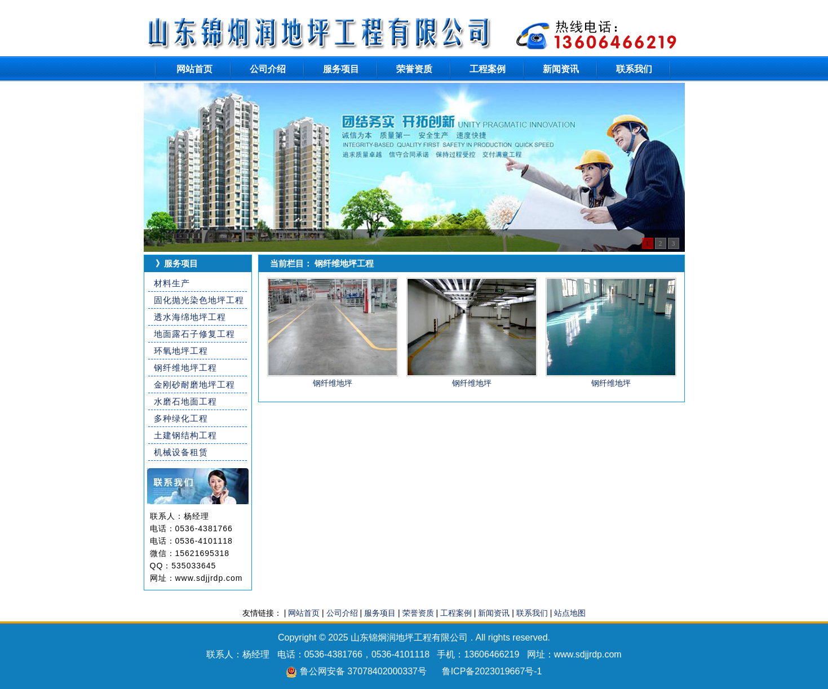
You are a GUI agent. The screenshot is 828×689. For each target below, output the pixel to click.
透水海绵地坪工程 (190, 317)
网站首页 (194, 69)
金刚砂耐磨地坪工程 (194, 384)
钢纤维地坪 (332, 383)
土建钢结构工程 (185, 435)
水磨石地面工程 (185, 401)
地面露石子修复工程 (194, 334)
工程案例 (488, 69)
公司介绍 (268, 69)
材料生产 (172, 283)
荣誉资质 (414, 69)
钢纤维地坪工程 (185, 367)
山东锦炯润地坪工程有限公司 (409, 637)
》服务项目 (177, 263)
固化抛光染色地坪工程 (199, 300)
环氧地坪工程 (181, 350)
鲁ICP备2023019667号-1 (492, 671)
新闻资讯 (561, 69)
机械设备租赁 (181, 452)
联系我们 (634, 69)
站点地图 (570, 612)
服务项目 (341, 69)
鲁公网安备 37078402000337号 (363, 671)
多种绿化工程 (181, 418)
